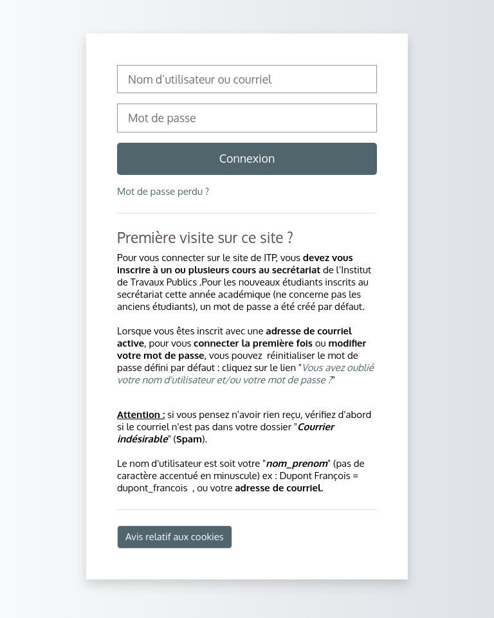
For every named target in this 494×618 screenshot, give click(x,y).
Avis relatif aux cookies (174, 537)
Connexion (247, 158)
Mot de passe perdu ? (163, 191)
